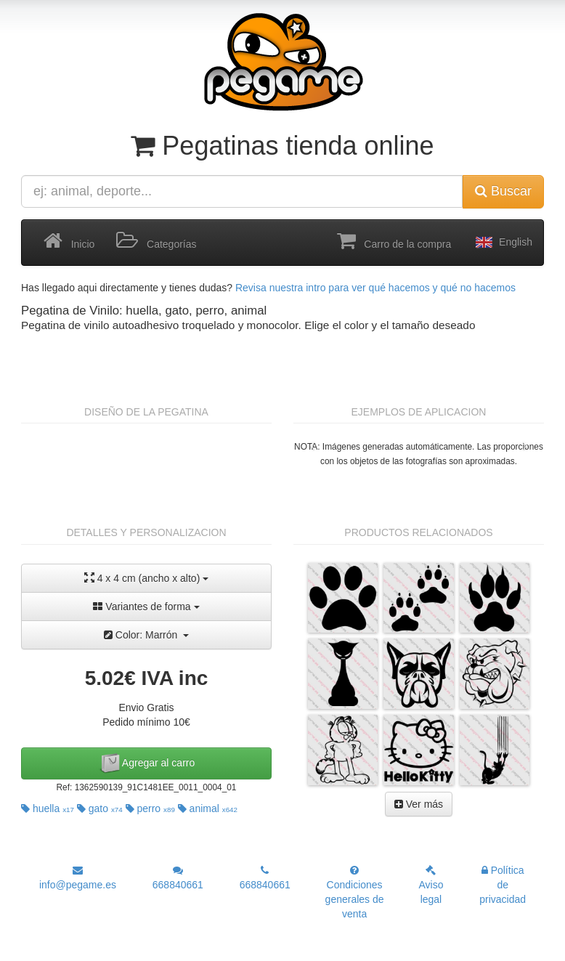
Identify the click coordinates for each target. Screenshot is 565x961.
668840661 (178, 878)
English (502, 242)
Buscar (503, 191)
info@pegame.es (77, 878)
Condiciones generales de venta (354, 892)
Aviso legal (430, 885)
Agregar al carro (146, 763)
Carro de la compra (394, 241)
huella (47, 808)
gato (100, 808)
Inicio (69, 241)
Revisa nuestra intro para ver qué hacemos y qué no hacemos (375, 287)
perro (150, 808)
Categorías (156, 241)
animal (207, 808)
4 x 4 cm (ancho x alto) (146, 578)
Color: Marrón (146, 635)
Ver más (418, 804)
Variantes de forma (146, 606)
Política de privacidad (502, 884)
